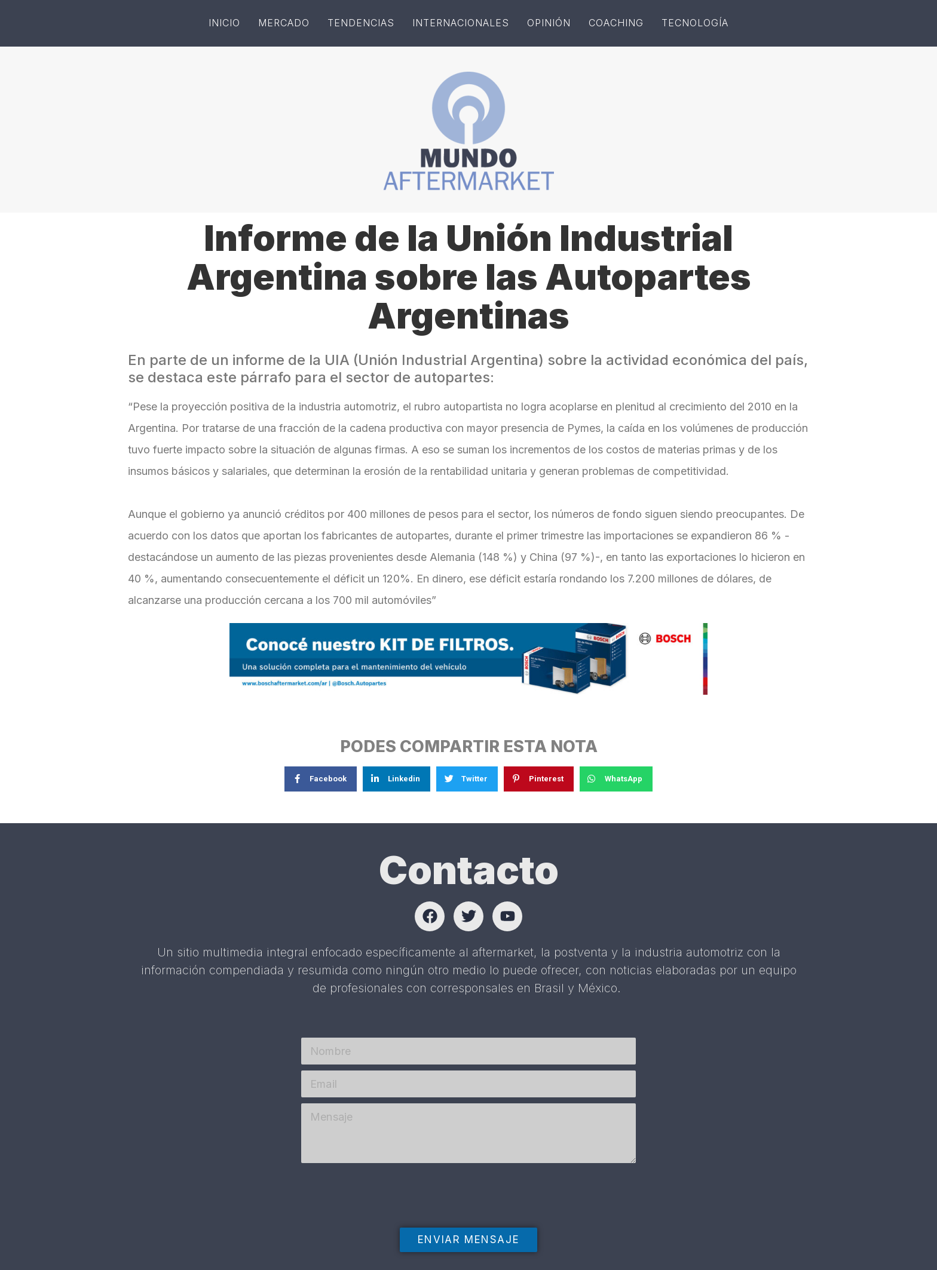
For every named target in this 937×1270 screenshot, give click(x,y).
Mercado (284, 23)
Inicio (224, 23)
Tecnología (695, 23)
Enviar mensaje (468, 1240)
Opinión (549, 23)
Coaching (616, 23)
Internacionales (460, 23)
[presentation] (392, 1220)
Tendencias (360, 23)
